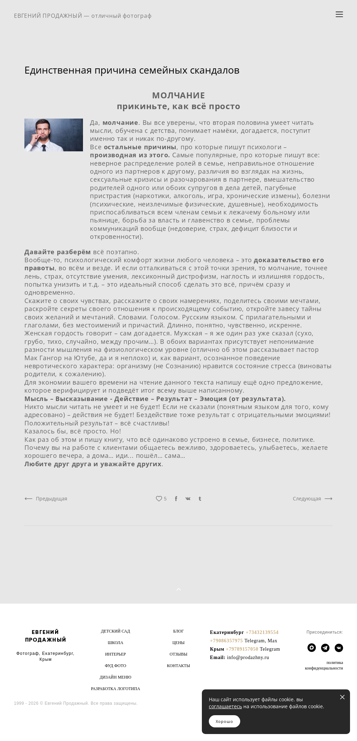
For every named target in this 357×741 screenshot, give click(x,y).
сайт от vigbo (27, 724)
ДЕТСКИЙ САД (115, 631)
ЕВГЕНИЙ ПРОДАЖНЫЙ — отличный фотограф (83, 15)
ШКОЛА (115, 642)
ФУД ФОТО (115, 665)
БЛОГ (178, 631)
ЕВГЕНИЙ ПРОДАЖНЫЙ (46, 635)
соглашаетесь (225, 706)
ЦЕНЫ (178, 642)
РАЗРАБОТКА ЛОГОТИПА (115, 688)
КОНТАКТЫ (178, 665)
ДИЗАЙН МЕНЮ (115, 677)
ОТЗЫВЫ (179, 654)
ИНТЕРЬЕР (115, 654)
